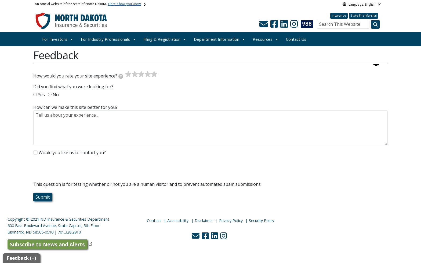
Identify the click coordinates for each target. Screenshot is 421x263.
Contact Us (296, 39)
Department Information (216, 39)
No (56, 95)
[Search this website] (375, 24)
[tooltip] (120, 76)
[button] (264, 25)
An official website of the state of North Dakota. (88, 4)
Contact (154, 220)
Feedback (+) (21, 258)
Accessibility (177, 220)
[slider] (141, 74)
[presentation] (74, 170)
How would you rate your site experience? (78, 76)
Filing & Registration (161, 39)
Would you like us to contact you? (72, 152)
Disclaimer (204, 220)
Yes (41, 95)
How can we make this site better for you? (75, 107)
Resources (263, 39)
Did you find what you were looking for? (73, 87)
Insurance (339, 15)
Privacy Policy (231, 220)
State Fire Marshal (364, 15)
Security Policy (261, 220)
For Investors (54, 39)
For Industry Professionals (105, 39)
